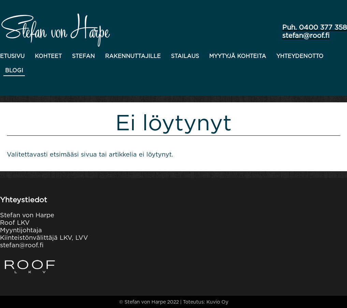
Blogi (14, 70)
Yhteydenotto (299, 56)
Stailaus (185, 56)
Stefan (83, 56)
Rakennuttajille (133, 56)
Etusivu (12, 56)
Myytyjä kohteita (237, 56)
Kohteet (48, 56)
